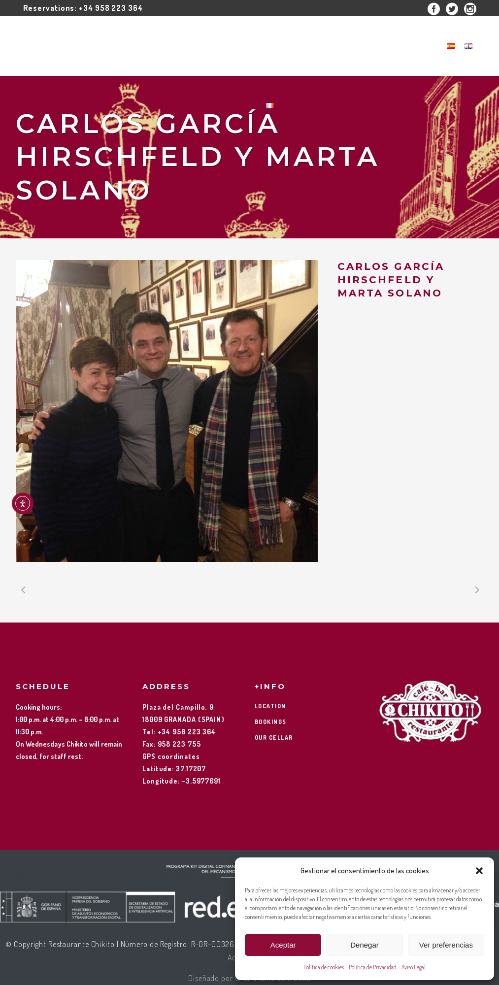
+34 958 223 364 (111, 8)
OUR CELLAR (274, 737)
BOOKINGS (271, 721)
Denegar (364, 945)
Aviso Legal (413, 967)
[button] (479, 871)
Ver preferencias (446, 945)
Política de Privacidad (373, 967)
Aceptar (283, 945)
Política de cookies (323, 967)
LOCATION (270, 706)
